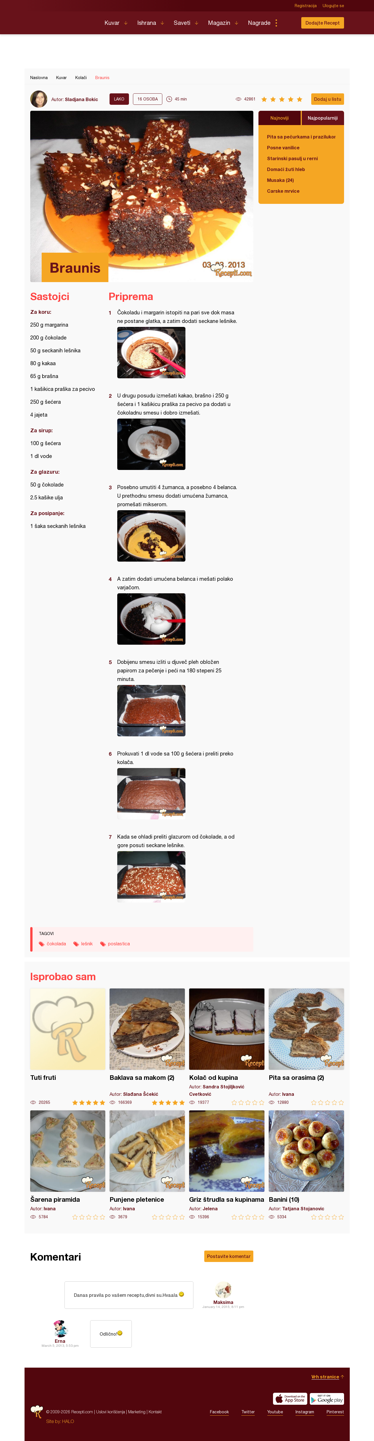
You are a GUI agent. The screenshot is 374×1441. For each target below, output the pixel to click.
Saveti (182, 22)
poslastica (119, 943)
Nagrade (259, 22)
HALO (68, 1421)
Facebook (219, 1412)
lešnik (87, 943)
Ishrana (146, 22)
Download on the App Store (290, 1399)
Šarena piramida (68, 1165)
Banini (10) (306, 1165)
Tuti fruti (68, 1046)
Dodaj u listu (327, 99)
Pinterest (335, 1412)
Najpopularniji (323, 117)
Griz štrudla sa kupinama (226, 1165)
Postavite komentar (228, 1256)
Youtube (275, 1412)
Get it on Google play (327, 1399)
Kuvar (112, 22)
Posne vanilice (283, 147)
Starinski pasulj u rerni (292, 158)
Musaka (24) (280, 180)
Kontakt (155, 1411)
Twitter (248, 1412)
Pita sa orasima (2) (306, 1046)
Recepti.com (63, 20)
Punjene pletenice (147, 1165)
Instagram (305, 1412)
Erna (60, 1341)
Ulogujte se (333, 5)
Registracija (306, 5)
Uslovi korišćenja (110, 1411)
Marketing (136, 1411)
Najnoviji (279, 117)
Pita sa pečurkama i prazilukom (301, 136)
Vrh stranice (325, 1376)
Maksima (223, 1302)
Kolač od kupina (226, 1046)
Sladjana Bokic (81, 99)
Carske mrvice (283, 191)
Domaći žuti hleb (286, 169)
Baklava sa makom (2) (147, 1046)
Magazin (219, 22)
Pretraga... (288, 23)
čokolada (56, 943)
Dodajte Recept (323, 22)
